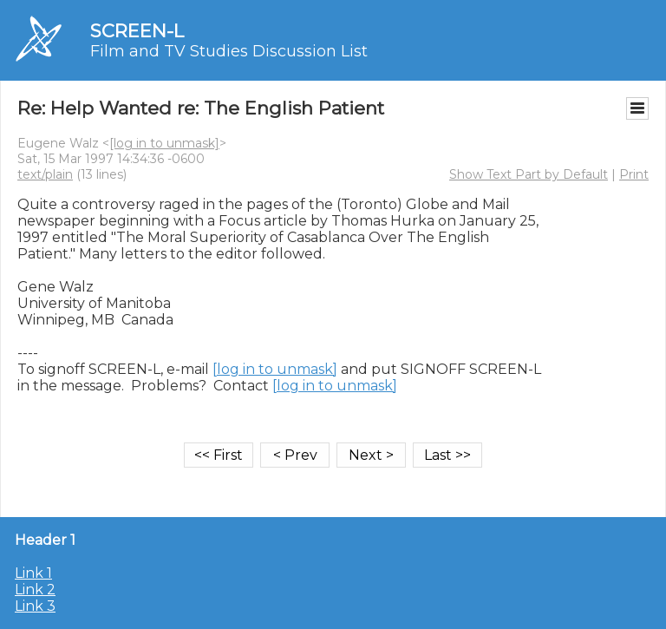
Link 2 (35, 589)
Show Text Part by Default (528, 174)
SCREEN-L (137, 31)
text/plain (45, 174)
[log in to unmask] (164, 143)
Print (634, 174)
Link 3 (35, 606)
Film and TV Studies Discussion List (229, 51)
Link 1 (33, 573)
